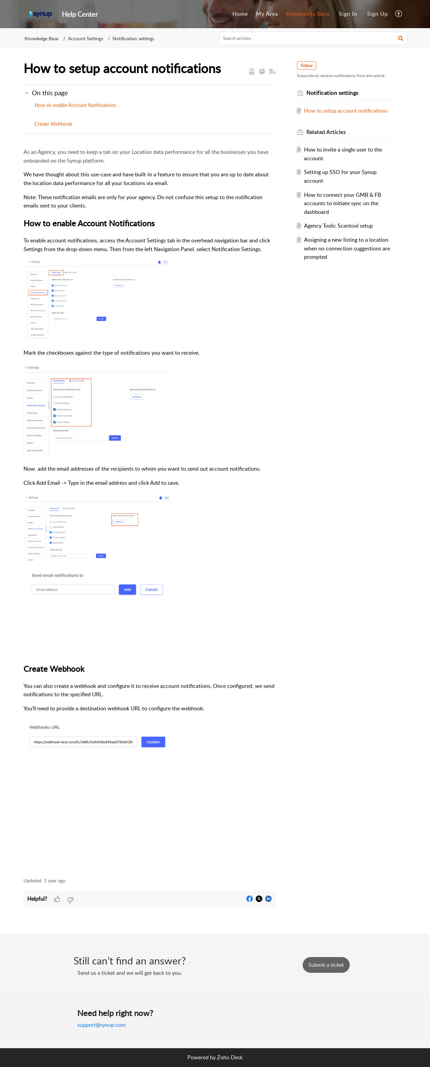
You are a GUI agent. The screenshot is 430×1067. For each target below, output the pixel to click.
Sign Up (377, 13)
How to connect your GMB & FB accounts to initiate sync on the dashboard (342, 203)
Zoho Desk (230, 1057)
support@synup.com (101, 1024)
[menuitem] (240, 14)
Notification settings (133, 38)
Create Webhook (53, 123)
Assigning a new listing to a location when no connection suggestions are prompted (347, 248)
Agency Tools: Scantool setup (338, 225)
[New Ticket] (326, 964)
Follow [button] (306, 65)
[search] (313, 38)
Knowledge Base (308, 13)
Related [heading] (326, 132)
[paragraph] (149, 509)
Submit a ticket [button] (326, 964)
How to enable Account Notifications (75, 105)
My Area (267, 13)
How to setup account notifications (346, 110)
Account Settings (85, 38)
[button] (398, 14)
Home (240, 13)
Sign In (348, 13)
